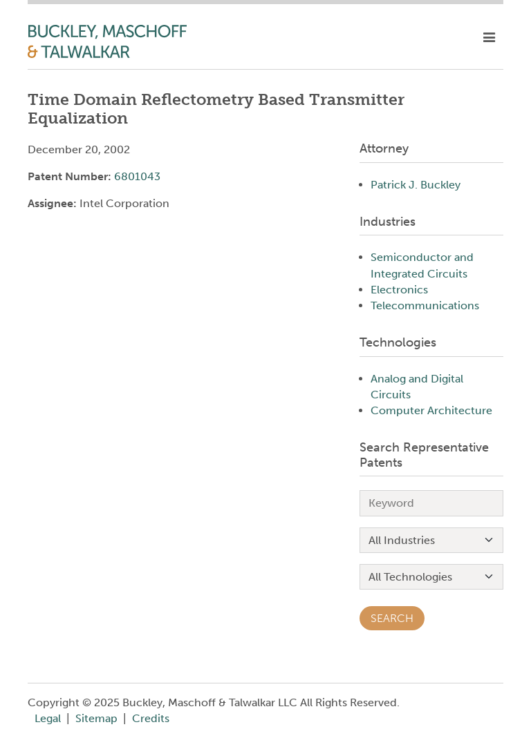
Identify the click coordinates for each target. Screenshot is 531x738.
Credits (150, 718)
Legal (48, 718)
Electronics (399, 289)
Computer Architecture (431, 410)
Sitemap (96, 718)
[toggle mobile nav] (489, 38)
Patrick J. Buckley (415, 184)
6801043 (137, 176)
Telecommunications (425, 305)
